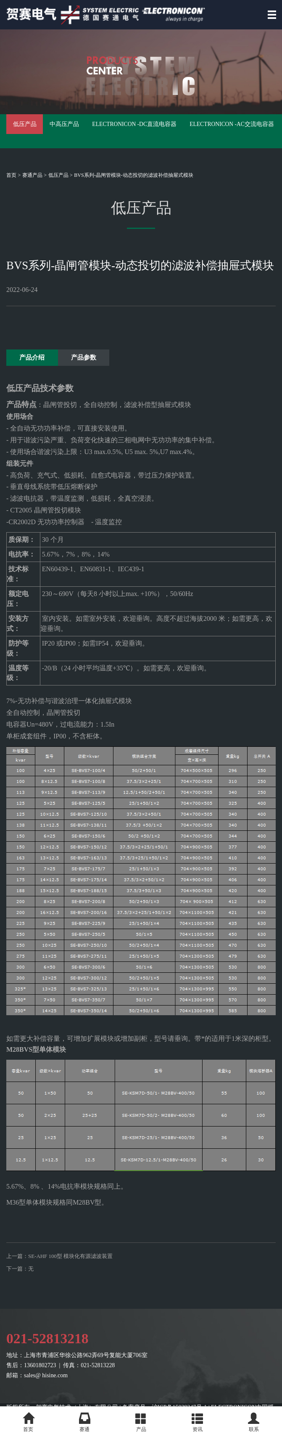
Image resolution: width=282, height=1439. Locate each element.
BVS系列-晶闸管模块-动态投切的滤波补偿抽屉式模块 (133, 175)
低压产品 (37, 131)
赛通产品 (32, 175)
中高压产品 (103, 131)
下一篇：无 (21, 1284)
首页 (11, 175)
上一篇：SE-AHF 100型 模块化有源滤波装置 (63, 1268)
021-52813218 (50, 1357)
